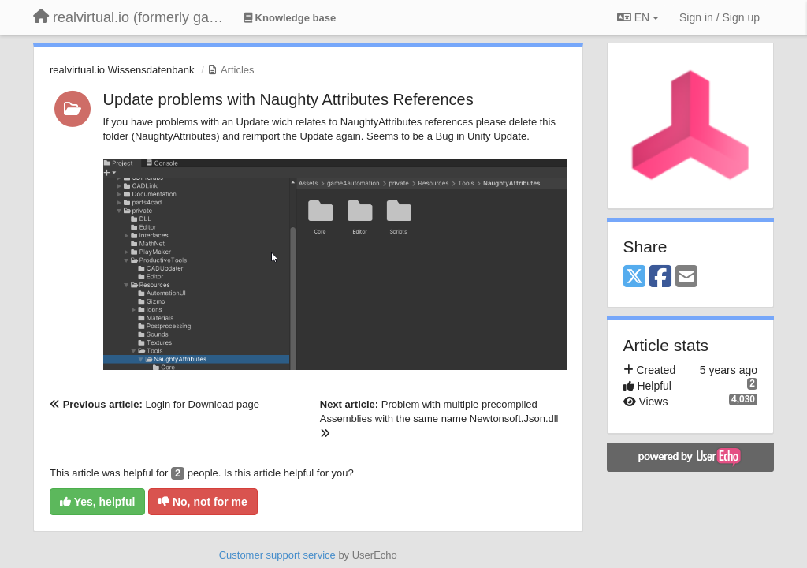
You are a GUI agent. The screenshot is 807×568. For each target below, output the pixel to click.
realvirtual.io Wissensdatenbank (122, 70)
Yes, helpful (97, 501)
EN (638, 17)
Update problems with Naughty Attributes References (288, 99)
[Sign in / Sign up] (719, 17)
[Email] (686, 277)
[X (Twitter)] (634, 277)
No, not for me (202, 501)
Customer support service (277, 555)
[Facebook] (660, 277)
